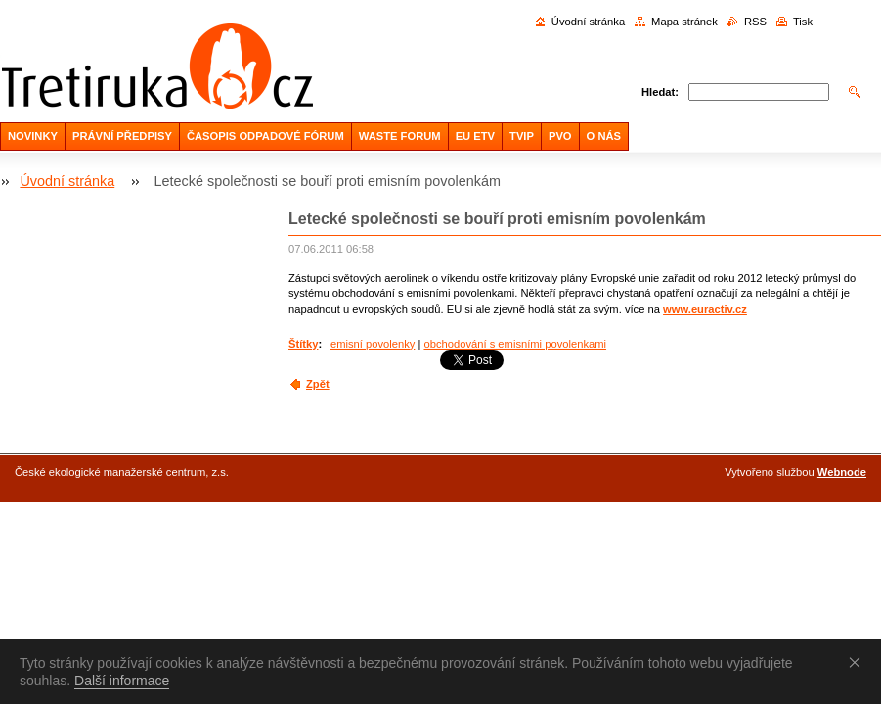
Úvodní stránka (588, 21)
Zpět (318, 384)
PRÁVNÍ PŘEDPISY (122, 136)
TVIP (521, 136)
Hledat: (660, 92)
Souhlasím (858, 661)
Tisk (803, 21)
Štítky (303, 344)
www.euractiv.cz (705, 309)
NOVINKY (33, 136)
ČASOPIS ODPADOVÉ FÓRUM (265, 136)
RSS (755, 21)
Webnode (841, 472)
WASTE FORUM (400, 136)
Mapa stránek (684, 21)
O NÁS (604, 136)
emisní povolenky (372, 344)
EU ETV (475, 136)
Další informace (121, 680)
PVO (560, 136)
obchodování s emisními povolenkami (514, 344)
